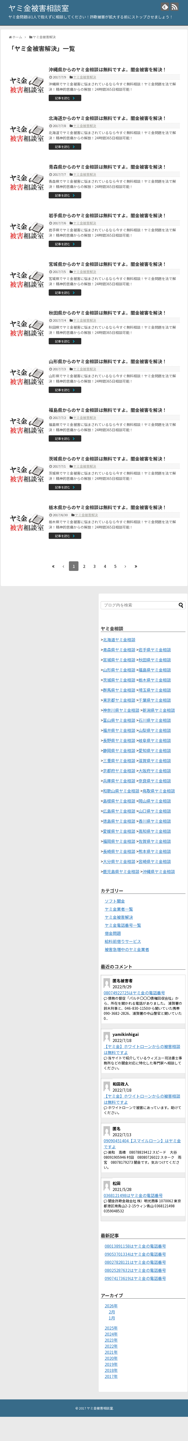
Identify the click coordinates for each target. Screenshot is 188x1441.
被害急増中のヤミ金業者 (127, 949)
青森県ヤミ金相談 (119, 650)
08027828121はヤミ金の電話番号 (135, 1262)
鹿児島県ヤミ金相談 (121, 871)
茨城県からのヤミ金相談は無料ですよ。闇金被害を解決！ (108, 458)
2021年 (111, 1352)
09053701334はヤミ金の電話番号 (135, 1254)
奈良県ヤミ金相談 (155, 781)
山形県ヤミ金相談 (119, 670)
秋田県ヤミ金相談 (155, 660)
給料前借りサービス (123, 941)
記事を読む (62, 98)
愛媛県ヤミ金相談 (119, 831)
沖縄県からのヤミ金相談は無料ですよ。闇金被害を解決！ (108, 69)
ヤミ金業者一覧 (119, 909)
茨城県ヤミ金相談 (119, 680)
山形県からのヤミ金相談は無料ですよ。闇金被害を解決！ (108, 361)
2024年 (111, 1334)
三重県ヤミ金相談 (119, 760)
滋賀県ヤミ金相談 (155, 760)
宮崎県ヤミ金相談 (155, 861)
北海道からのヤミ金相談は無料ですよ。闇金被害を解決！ (108, 118)
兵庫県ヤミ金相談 (119, 781)
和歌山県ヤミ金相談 (121, 791)
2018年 (111, 1370)
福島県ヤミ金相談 (155, 670)
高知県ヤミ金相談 (155, 831)
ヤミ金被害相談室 (38, 7)
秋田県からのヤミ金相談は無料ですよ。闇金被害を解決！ (108, 312)
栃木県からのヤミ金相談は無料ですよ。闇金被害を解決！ (108, 507)
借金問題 (113, 933)
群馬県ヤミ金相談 (119, 690)
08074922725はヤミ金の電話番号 (134, 993)
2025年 (111, 1328)
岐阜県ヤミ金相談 (155, 740)
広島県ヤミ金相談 (119, 811)
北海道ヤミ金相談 (119, 639)
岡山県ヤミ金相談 (155, 801)
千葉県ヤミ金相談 (155, 700)
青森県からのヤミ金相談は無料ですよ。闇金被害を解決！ (108, 166)
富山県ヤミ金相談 (119, 720)
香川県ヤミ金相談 (155, 821)
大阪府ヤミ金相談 (155, 771)
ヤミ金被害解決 (84, 77)
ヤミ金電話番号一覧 (123, 925)
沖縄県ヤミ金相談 (159, 871)
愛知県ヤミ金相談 (155, 750)
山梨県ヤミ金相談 (155, 730)
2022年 (111, 1346)
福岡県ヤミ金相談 (119, 841)
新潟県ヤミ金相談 (159, 710)
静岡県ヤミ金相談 (119, 750)
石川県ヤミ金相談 (155, 720)
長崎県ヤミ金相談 (119, 851)
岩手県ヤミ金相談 (155, 650)
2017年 (111, 1376)
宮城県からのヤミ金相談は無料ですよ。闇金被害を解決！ (108, 264)
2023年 (111, 1340)
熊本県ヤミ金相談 (155, 851)
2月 (112, 1312)
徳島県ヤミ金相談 (119, 821)
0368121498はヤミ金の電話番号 (133, 1195)
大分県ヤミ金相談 (119, 861)
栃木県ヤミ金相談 (155, 680)
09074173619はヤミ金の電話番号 (135, 1278)
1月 (112, 1318)
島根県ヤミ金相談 (119, 801)
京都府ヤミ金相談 (119, 771)
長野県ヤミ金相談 (119, 740)
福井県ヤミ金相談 (119, 730)
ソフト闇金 (115, 901)
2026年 (111, 1306)
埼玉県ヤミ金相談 (155, 690)
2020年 (111, 1358)
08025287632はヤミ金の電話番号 (135, 1270)
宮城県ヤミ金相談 (119, 660)
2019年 (111, 1364)
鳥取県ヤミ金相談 (159, 791)
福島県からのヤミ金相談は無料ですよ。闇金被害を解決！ (108, 410)
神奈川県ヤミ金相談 (121, 710)
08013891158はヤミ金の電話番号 (135, 1246)
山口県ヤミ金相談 (155, 811)
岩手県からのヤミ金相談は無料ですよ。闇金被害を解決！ (108, 215)
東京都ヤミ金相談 (119, 700)
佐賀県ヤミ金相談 (155, 841)
